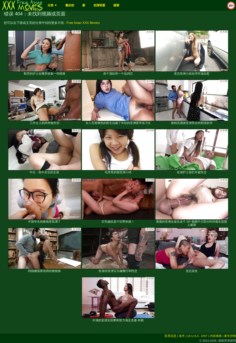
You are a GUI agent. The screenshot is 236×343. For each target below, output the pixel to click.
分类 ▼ (52, 5)
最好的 (69, 5)
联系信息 (170, 335)
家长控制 (230, 335)
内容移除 (216, 335)
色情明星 (99, 5)
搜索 (116, 5)
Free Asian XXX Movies (83, 22)
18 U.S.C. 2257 (197, 335)
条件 (182, 335)
